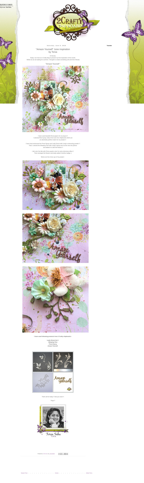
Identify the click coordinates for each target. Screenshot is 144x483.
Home (56, 473)
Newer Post (24, 473)
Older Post (89, 473)
